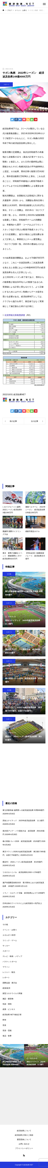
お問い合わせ (24, 1144)
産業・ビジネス (9, 1009)
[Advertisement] (24, 38)
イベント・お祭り (10, 930)
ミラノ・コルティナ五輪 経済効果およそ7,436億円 (24, 893)
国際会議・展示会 (10, 983)
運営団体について (24, 1139)
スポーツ (6, 84)
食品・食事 (7, 1036)
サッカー (6, 946)
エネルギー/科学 (9, 935)
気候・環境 (7, 1004)
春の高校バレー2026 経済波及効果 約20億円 (22, 841)
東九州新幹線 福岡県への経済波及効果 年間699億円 (23, 810)
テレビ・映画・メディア (12, 956)
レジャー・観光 (9, 972)
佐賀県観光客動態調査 (15, 315)
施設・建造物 (8, 999)
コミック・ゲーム (10, 940)
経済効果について (24, 1131)
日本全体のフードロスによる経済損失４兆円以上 (22, 903)
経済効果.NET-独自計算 (12, 1015)
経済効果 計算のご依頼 (24, 1135)
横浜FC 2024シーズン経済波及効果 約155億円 (22, 862)
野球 (4, 1020)
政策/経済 (6, 988)
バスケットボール (10, 962)
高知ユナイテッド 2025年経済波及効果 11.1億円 (23, 821)
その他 (9, 574)
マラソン (6, 967)
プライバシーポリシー (24, 1148)
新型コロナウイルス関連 (12, 993)
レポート (6, 977)
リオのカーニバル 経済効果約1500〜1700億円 (22, 872)
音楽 (4, 1025)
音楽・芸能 (7, 1030)
